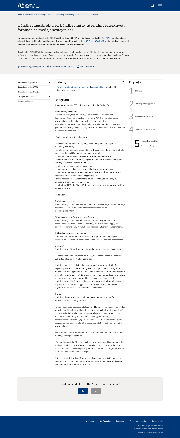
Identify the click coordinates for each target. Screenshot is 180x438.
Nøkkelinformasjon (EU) (27, 82)
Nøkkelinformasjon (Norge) (28, 92)
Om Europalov (105, 421)
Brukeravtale (157, 421)
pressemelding (97, 87)
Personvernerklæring (138, 421)
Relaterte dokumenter (26, 101)
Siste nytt (62, 82)
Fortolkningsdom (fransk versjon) (71, 87)
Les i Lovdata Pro (88, 66)
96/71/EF (106, 38)
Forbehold (120, 421)
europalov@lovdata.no (153, 432)
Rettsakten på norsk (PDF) (62, 66)
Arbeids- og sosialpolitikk (32, 66)
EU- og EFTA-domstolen (27, 96)
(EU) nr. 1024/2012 (95, 41)
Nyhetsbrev (89, 421)
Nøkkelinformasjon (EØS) (28, 87)
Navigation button (160, 6)
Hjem (20, 14)
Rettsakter (29, 14)
